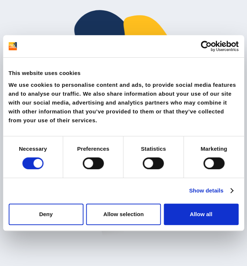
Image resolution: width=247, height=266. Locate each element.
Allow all (201, 214)
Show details (206, 190)
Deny (46, 214)
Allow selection (123, 214)
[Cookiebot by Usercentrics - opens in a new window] (206, 46)
